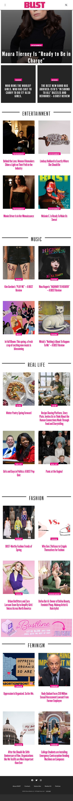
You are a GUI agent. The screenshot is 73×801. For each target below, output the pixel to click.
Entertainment (36, 45)
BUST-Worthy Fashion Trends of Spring (18, 547)
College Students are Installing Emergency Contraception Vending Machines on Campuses (54, 755)
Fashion (18, 79)
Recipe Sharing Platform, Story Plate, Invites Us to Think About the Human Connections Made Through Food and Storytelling (54, 417)
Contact (27, 786)
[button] (5, 4)
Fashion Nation (54, 594)
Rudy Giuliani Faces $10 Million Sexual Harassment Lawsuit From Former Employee (54, 696)
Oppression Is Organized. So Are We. (19, 692)
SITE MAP (48, 791)
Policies (57, 786)
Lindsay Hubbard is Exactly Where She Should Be (54, 162)
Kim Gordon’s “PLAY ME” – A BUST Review (18, 287)
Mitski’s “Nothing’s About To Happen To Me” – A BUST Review (54, 342)
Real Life (19, 464)
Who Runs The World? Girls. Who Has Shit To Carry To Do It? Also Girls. (18, 90)
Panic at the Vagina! (54, 470)
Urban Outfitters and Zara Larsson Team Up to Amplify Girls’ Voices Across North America (19, 604)
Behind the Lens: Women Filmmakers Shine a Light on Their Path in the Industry (18, 164)
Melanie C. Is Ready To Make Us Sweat (54, 217)
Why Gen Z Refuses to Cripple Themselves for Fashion (54, 547)
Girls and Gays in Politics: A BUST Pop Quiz (18, 472)
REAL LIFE (36, 363)
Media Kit (48, 786)
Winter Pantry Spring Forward (18, 412)
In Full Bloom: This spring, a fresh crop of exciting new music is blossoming (19, 344)
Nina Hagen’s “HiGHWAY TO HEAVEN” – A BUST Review (54, 287)
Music (36, 238)
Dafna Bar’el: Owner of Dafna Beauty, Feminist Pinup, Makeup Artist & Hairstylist (54, 604)
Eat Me (19, 405)
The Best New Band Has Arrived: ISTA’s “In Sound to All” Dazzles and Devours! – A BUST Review (55, 90)
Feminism (36, 644)
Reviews (55, 79)
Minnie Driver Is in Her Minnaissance (19, 215)
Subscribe (37, 786)
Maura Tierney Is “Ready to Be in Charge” (36, 56)
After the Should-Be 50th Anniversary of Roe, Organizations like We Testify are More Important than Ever (18, 757)
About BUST (17, 786)
